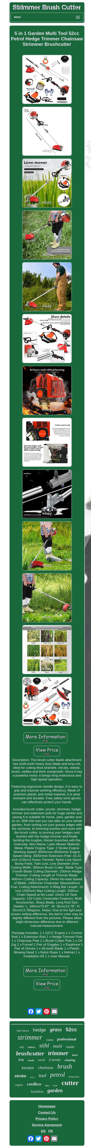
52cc (71, 1029)
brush (64, 1066)
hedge (39, 1029)
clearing (70, 1060)
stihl (44, 1045)
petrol (57, 1074)
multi (57, 1046)
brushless (37, 1091)
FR (50, 1131)
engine (19, 1084)
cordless (34, 1084)
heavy (32, 1077)
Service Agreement (47, 1125)
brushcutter (30, 1053)
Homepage (46, 1106)
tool (42, 1075)
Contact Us (47, 1112)
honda (31, 1060)
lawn (75, 1055)
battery (31, 1047)
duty (47, 1085)
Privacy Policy (47, 1119)
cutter (70, 1082)
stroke (20, 1076)
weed (41, 1060)
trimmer (58, 1053)
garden (55, 1090)
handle (70, 1047)
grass (56, 1029)
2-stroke (55, 1060)
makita (49, 1040)
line (21, 1060)
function (28, 1068)
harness (23, 1031)
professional (66, 1039)
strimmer (30, 1037)
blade (55, 1085)
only (21, 1047)
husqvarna (74, 1076)
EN (43, 1131)
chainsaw (45, 1067)
